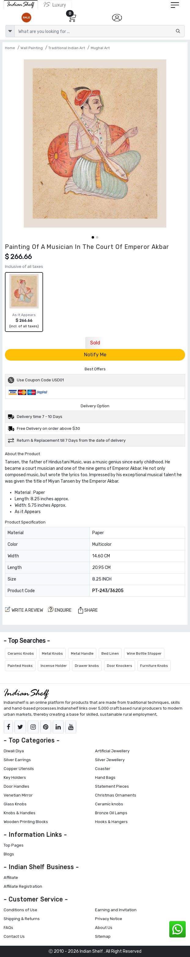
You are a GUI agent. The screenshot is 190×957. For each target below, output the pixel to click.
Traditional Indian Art (66, 48)
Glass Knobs (15, 804)
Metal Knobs (52, 653)
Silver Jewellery (110, 759)
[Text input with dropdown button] (99, 31)
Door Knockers (119, 666)
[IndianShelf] (21, 4)
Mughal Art (100, 48)
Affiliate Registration (23, 886)
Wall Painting (31, 48)
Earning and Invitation (116, 910)
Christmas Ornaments (115, 795)
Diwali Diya (14, 751)
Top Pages (14, 845)
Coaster (102, 768)
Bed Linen (110, 653)
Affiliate (11, 877)
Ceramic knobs (109, 804)
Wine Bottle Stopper (144, 653)
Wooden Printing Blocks (26, 821)
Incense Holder (54, 666)
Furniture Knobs (154, 666)
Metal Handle (82, 653)
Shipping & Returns (22, 918)
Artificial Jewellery (112, 751)
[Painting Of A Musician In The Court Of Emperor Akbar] (95, 143)
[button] (93, 237)
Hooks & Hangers (111, 821)
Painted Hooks (20, 666)
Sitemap (103, 936)
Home (10, 48)
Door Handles (16, 786)
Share (88, 610)
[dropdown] (10, 31)
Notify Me (95, 355)
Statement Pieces (112, 786)
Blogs (9, 854)
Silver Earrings (17, 759)
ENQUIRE (59, 609)
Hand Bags (105, 777)
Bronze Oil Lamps (111, 813)
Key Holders (15, 777)
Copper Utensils (19, 768)
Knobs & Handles (19, 813)
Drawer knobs (87, 666)
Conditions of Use (20, 910)
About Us (103, 927)
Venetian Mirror (18, 795)
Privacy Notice (108, 918)
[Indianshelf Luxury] (55, 4)
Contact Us (14, 936)
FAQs (8, 927)
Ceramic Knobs (21, 653)
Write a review (24, 609)
